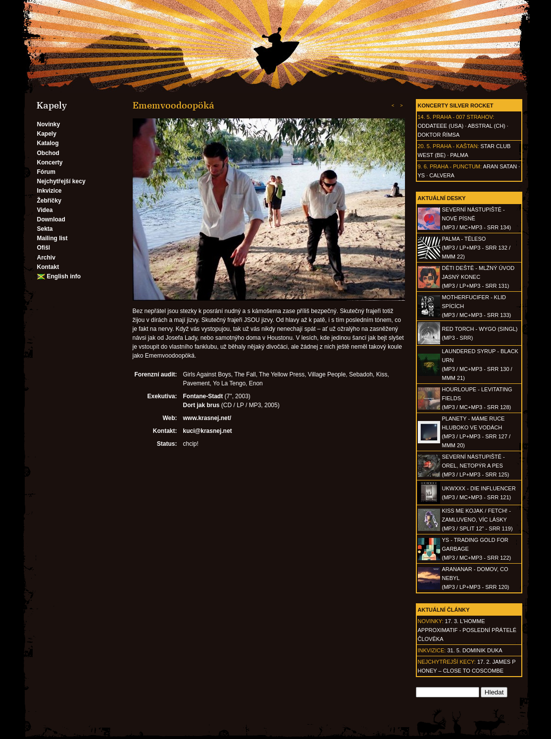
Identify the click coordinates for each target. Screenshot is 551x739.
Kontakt (48, 267)
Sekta (45, 228)
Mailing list (52, 238)
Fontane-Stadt (203, 396)
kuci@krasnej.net (207, 430)
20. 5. (425, 146)
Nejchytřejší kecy (61, 181)
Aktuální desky (442, 198)
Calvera (441, 175)
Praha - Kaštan (455, 146)
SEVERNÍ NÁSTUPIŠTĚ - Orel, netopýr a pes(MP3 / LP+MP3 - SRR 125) (475, 465)
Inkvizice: (432, 650)
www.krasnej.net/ (207, 418)
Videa (45, 210)
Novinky (48, 124)
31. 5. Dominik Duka (474, 650)
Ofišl (43, 247)
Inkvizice (49, 190)
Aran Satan (500, 166)
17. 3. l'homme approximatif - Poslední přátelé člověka (467, 630)
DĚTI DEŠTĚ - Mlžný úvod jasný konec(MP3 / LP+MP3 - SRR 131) (478, 277)
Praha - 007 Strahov (463, 117)
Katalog (48, 143)
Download (51, 219)
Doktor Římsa (439, 135)
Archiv (46, 257)
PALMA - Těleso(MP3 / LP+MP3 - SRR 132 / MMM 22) (476, 248)
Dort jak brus (201, 405)
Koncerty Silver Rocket (456, 105)
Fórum (46, 171)
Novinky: (431, 621)
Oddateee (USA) (441, 126)
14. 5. (425, 117)
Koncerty (50, 162)
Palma (459, 155)
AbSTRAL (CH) (486, 126)
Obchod (48, 153)
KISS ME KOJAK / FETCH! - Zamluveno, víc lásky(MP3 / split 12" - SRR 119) (477, 519)
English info (64, 276)
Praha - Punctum (455, 166)
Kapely (46, 133)
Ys (421, 175)
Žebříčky (49, 200)
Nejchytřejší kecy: (447, 662)
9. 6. (423, 166)
